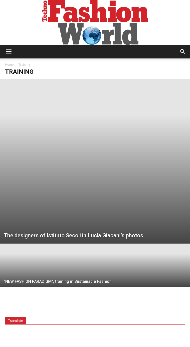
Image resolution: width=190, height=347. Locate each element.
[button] (183, 51)
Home (9, 64)
